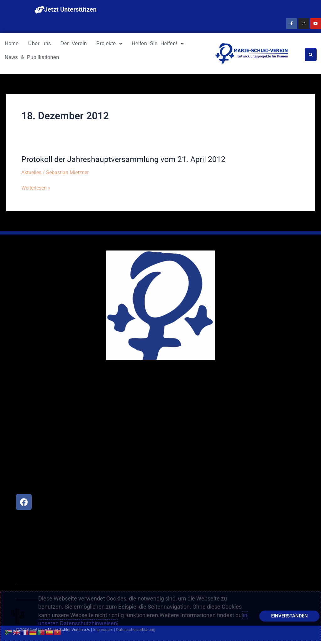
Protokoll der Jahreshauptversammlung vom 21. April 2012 (128, 159)
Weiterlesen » (35, 188)
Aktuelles (31, 172)
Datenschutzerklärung (135, 629)
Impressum (103, 629)
